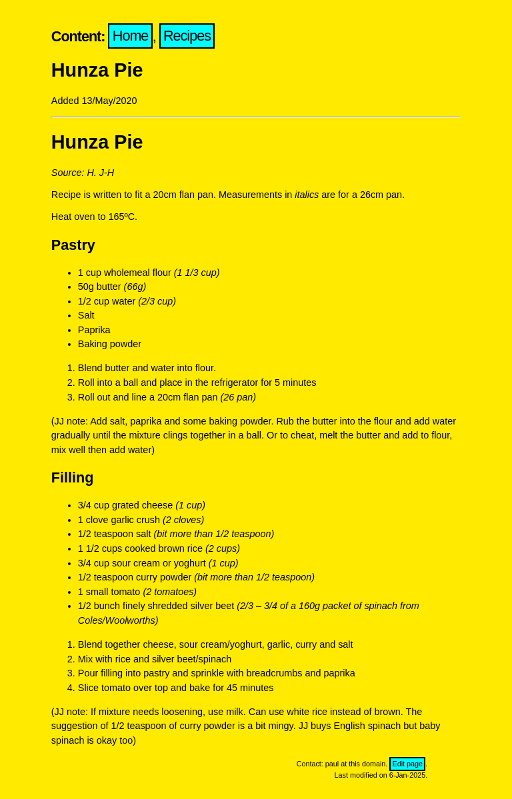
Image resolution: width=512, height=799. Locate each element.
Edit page (407, 764)
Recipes (187, 36)
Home (131, 36)
